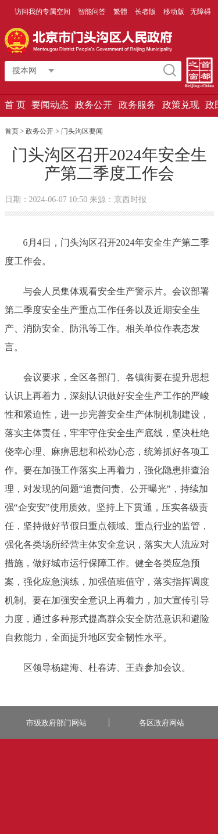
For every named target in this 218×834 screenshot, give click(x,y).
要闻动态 (50, 105)
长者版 (146, 12)
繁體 (120, 12)
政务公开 (93, 105)
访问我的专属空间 (43, 12)
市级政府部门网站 (56, 722)
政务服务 (137, 105)
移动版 (173, 12)
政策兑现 (180, 105)
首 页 (15, 105)
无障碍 (200, 12)
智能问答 (93, 12)
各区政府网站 (161, 722)
